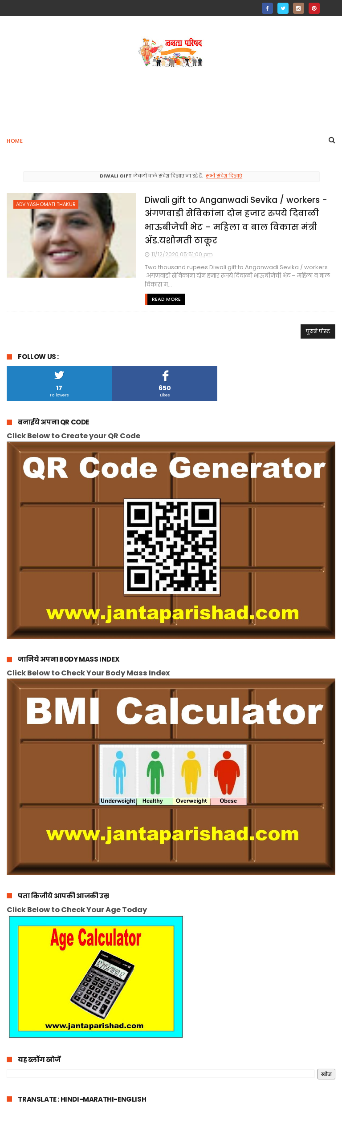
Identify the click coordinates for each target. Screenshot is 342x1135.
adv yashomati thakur (46, 204)
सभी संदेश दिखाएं (224, 175)
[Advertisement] (171, 96)
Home (15, 141)
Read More (166, 299)
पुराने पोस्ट (318, 331)
